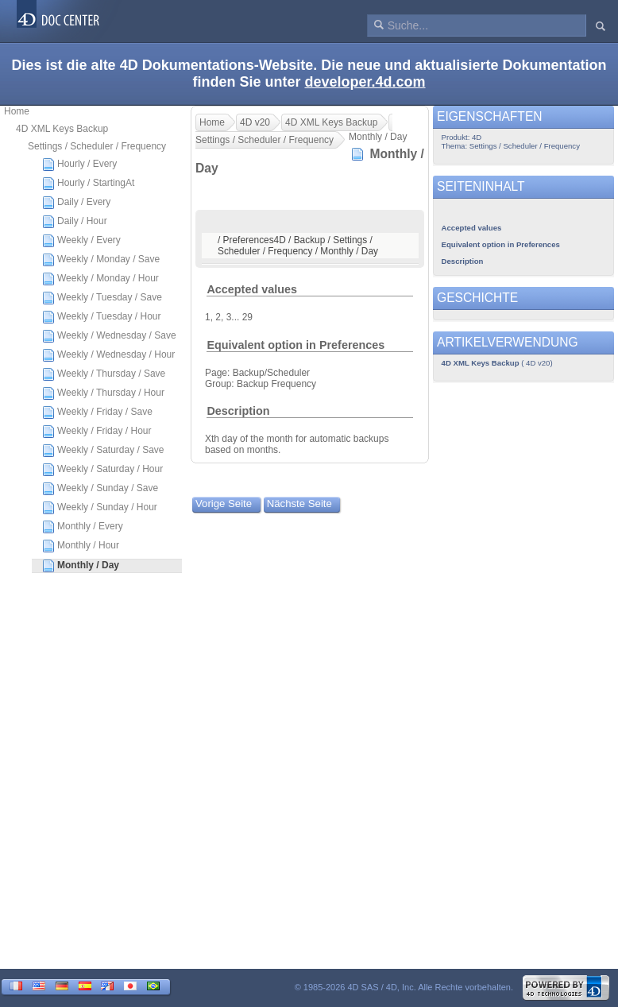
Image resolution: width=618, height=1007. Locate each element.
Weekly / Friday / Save (97, 412)
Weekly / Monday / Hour (100, 279)
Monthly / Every (82, 527)
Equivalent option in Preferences (295, 345)
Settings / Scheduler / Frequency (97, 146)
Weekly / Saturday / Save (103, 450)
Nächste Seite (299, 503)
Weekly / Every (81, 240)
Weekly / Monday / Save (101, 260)
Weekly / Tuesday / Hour (101, 317)
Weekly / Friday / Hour (96, 431)
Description (238, 411)
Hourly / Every (79, 164)
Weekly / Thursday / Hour (103, 393)
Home (16, 111)
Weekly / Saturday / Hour (102, 469)
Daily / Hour (74, 221)
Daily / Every (76, 202)
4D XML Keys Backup (62, 128)
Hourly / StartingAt (88, 183)
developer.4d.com (364, 82)
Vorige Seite (223, 503)
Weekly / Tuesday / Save (102, 298)
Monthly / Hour (80, 546)
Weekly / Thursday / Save (103, 374)
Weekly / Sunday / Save (100, 488)
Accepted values (252, 289)
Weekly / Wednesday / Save (109, 336)
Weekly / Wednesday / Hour (108, 355)
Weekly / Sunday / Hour (99, 508)
